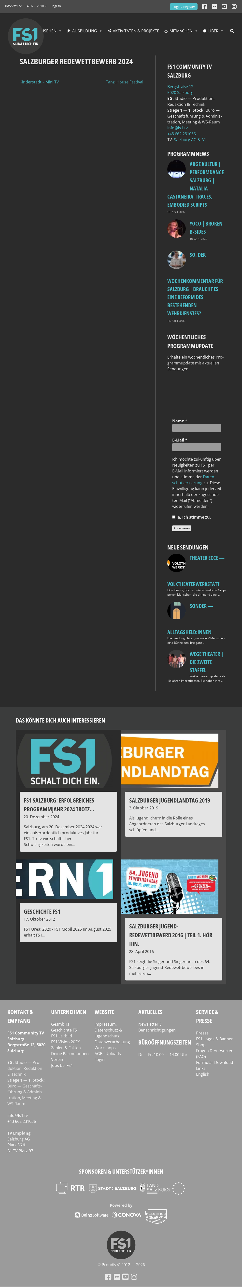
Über (213, 31)
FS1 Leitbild (61, 1036)
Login (100, 1059)
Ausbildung (84, 31)
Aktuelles (150, 1012)
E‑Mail (179, 440)
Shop (201, 1044)
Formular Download (214, 1062)
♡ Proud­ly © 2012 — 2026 (121, 1264)
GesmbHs (60, 1024)
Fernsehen (45, 31)
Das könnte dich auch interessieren (60, 720)
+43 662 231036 (36, 6)
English (56, 6)
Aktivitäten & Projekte (136, 31)
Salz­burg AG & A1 (190, 139)
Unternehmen (68, 1012)
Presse (202, 1033)
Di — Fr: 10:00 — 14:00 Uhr (162, 1054)
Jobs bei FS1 (62, 1065)
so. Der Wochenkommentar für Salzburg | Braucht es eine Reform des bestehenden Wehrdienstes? (195, 284)
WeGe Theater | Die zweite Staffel (206, 662)
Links (200, 1068)
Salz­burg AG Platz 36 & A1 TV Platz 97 (20, 1144)
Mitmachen (181, 31)
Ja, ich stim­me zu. (191, 517)
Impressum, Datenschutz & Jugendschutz (108, 1030)
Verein (57, 1059)
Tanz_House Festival (124, 82)
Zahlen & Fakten (66, 1047)
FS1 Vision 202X (65, 1042)
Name (179, 421)
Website (104, 1012)
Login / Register (183, 6)
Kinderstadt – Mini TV (39, 82)
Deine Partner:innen (70, 1053)
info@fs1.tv (13, 6)
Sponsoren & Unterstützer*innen (121, 1171)
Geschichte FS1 (65, 1030)
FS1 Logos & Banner (214, 1039)
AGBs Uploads (108, 1053)
